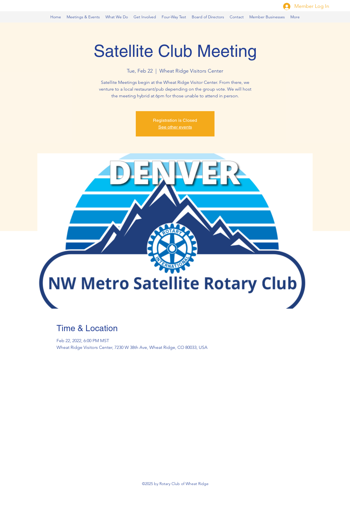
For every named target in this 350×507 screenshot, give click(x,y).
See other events (175, 127)
